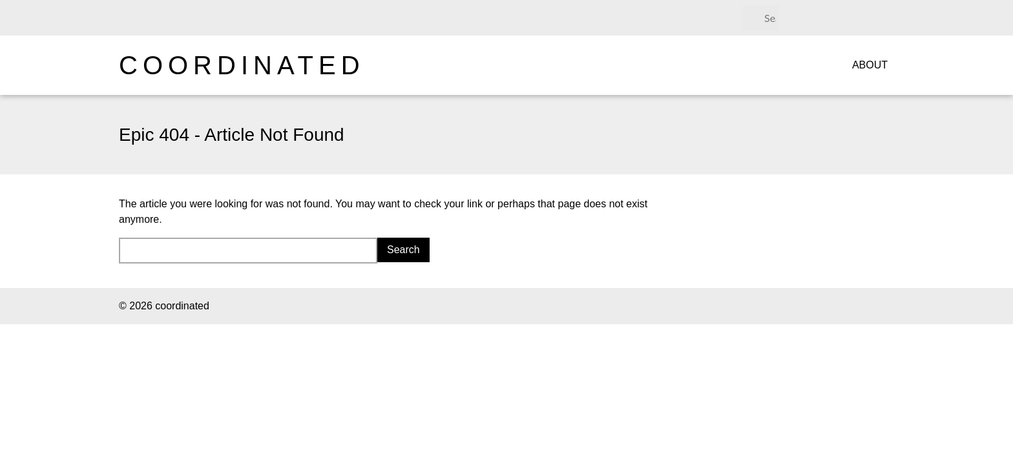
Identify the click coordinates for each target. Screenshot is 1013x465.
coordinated (242, 65)
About (870, 64)
